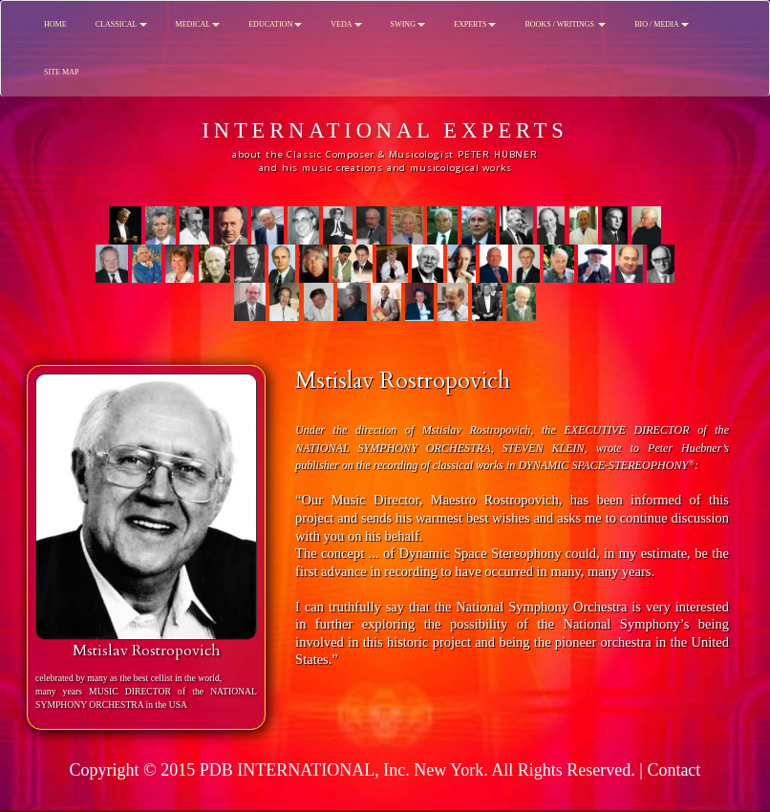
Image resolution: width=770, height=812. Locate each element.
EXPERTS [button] (475, 24)
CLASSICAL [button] (121, 24)
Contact (673, 770)
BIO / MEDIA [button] (661, 24)
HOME (55, 24)
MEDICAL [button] (198, 24)
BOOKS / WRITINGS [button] (565, 24)
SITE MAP (61, 72)
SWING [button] (408, 24)
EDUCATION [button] (275, 24)
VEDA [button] (346, 24)
